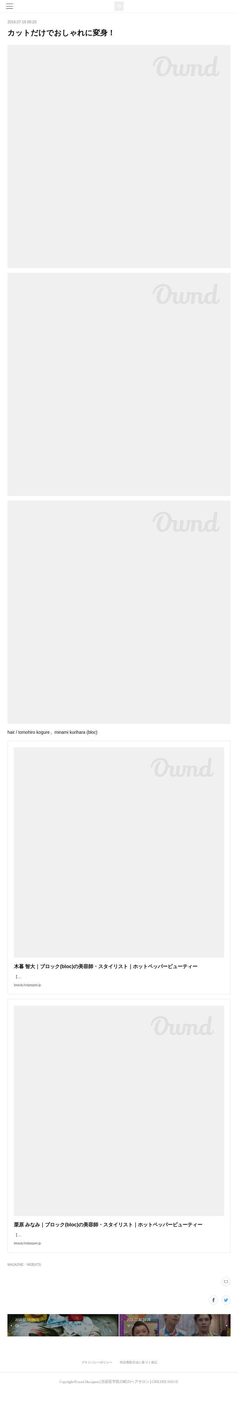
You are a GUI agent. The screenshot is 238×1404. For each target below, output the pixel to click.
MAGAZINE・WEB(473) (24, 1277)
